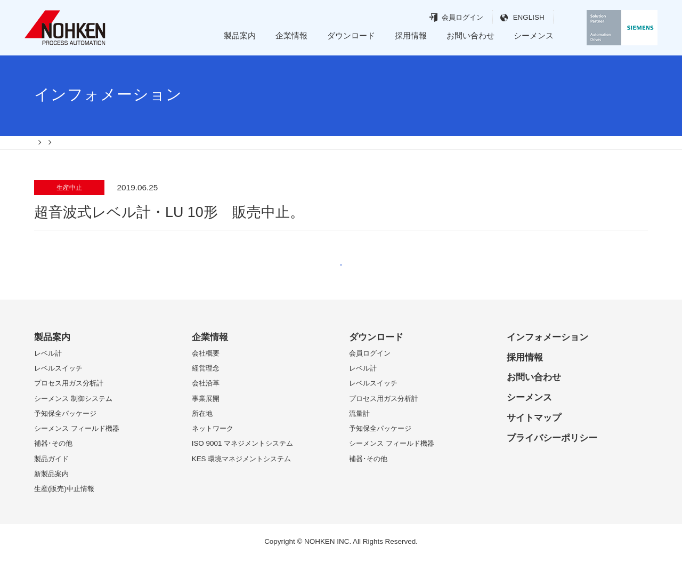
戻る (341, 282)
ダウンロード (351, 35)
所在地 (202, 441)
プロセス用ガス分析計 (68, 411)
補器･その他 (53, 471)
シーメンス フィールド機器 (76, 456)
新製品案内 (51, 501)
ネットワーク (212, 456)
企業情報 (291, 35)
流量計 (359, 441)
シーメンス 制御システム (73, 426)
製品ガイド (51, 486)
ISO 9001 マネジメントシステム (243, 471)
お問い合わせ (470, 35)
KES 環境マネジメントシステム (241, 486)
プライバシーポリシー (552, 465)
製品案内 (240, 35)
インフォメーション (547, 364)
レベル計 (48, 381)
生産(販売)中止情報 (64, 516)
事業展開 (206, 426)
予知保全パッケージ (65, 441)
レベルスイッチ (58, 396)
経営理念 (206, 396)
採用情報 (411, 35)
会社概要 (206, 381)
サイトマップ (534, 445)
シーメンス (534, 35)
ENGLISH (509, 17)
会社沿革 (206, 411)
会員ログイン (443, 17)
